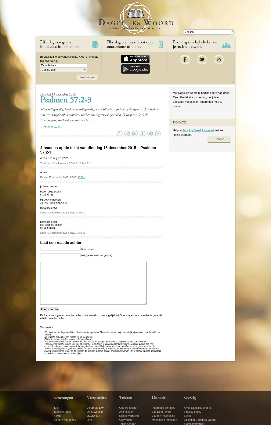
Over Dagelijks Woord (197, 407)
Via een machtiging (163, 415)
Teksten (125, 398)
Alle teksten (126, 411)
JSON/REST (94, 415)
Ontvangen (63, 398)
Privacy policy (192, 411)
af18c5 (86, 163)
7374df (81, 177)
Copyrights (125, 419)
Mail (56, 407)
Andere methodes (65, 419)
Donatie (158, 398)
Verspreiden (97, 398)
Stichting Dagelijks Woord (198, 130)
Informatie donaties (163, 407)
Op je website (95, 411)
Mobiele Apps (62, 411)
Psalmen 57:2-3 (65, 100)
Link (89, 419)
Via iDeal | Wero (161, 411)
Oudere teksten (128, 407)
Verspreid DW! (96, 407)
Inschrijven (87, 77)
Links (187, 415)
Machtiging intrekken (164, 419)
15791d (81, 212)
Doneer (219, 139)
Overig (190, 398)
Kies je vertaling (129, 415)
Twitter (58, 415)
